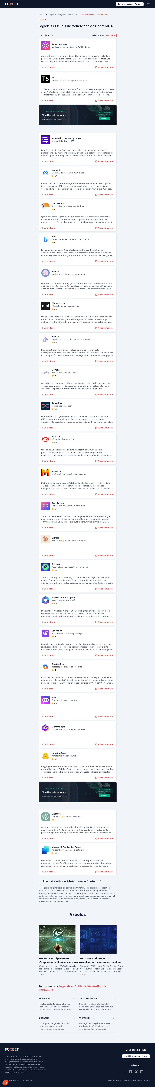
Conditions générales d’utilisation (136, 1080)
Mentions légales (115, 1080)
